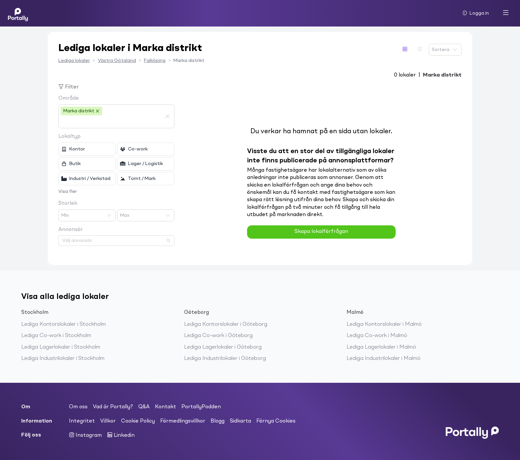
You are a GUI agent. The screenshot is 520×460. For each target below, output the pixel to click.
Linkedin (121, 435)
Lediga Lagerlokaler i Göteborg (223, 347)
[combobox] (111, 122)
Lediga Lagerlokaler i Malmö (381, 347)
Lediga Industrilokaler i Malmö (384, 358)
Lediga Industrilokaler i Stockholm (62, 358)
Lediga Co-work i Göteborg (218, 335)
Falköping (154, 60)
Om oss (78, 407)
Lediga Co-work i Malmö (377, 335)
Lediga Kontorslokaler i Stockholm (63, 324)
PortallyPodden (201, 407)
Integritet (82, 421)
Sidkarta (240, 421)
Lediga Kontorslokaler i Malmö (384, 324)
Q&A (144, 407)
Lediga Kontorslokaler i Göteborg (225, 324)
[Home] (18, 13)
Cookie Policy (138, 421)
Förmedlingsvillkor (182, 421)
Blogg (218, 421)
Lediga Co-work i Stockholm (56, 335)
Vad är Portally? (113, 407)
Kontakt (165, 407)
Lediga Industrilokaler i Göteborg (225, 358)
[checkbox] (87, 149)
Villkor (108, 421)
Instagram (85, 435)
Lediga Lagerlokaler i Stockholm (60, 347)
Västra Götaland (117, 60)
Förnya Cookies (275, 421)
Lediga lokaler (74, 60)
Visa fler (67, 191)
